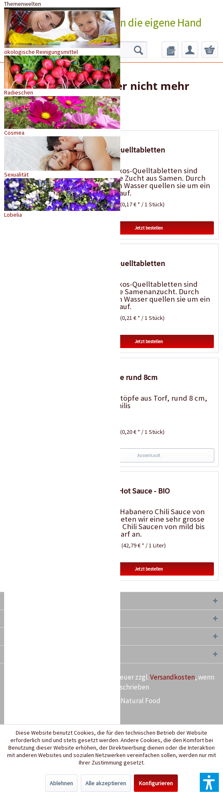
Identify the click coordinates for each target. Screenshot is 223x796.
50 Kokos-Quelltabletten (124, 150)
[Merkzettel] (170, 49)
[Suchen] (138, 49)
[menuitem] (170, 49)
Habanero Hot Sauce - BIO (126, 491)
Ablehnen (61, 783)
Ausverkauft (148, 455)
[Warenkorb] (209, 49)
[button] (209, 782)
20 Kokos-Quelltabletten (124, 263)
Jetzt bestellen (149, 228)
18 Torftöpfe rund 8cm (120, 377)
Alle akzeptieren (105, 783)
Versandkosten (172, 677)
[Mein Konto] (190, 49)
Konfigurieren (156, 783)
